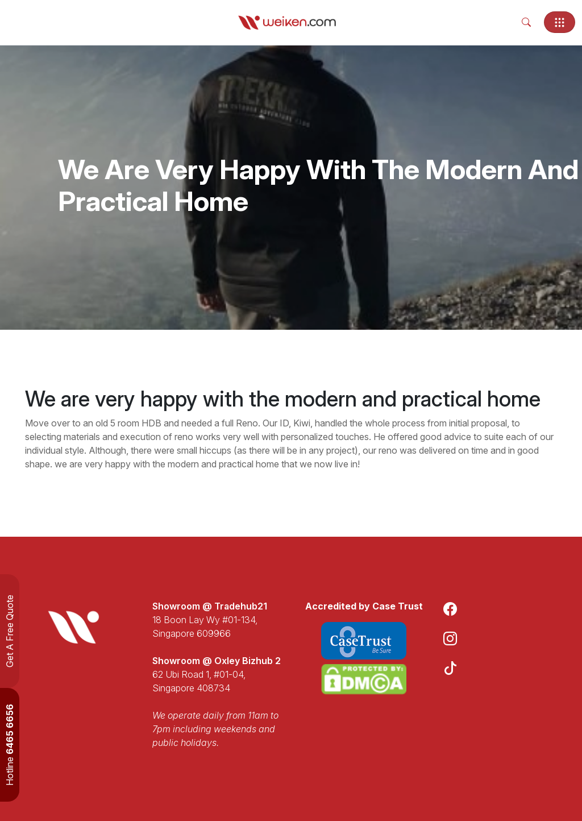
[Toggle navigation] (559, 22)
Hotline (9, 745)
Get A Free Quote (9, 631)
